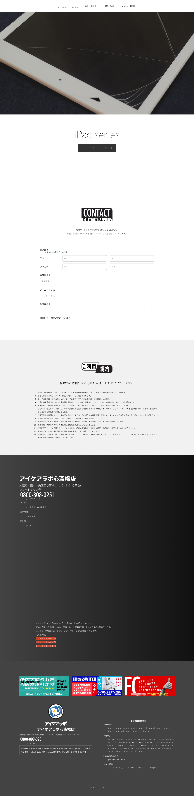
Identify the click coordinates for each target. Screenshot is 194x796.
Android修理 (128, 6)
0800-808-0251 (37, 494)
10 (112, 148)
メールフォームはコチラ (36, 507)
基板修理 (109, 6)
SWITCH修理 (90, 6)
